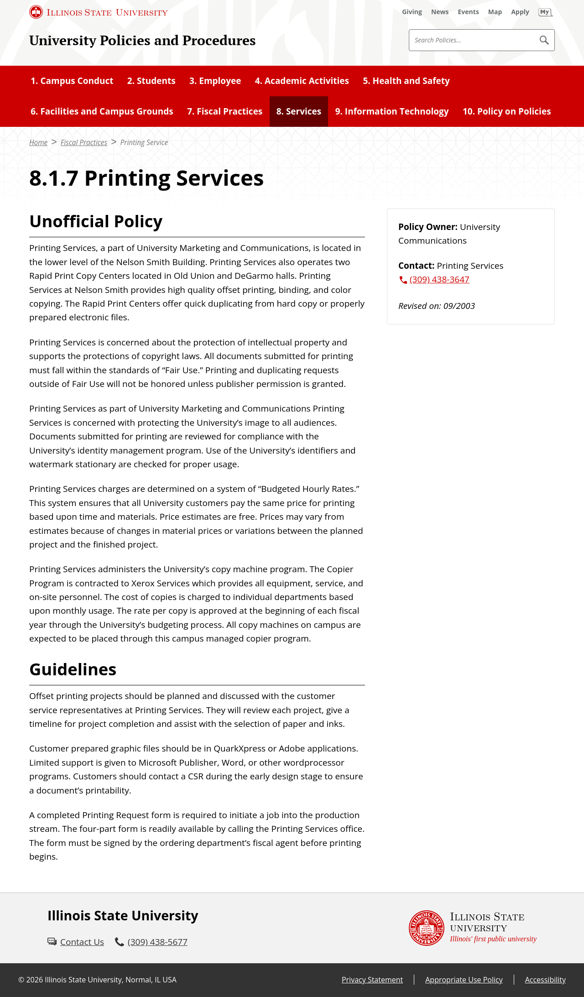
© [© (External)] (21, 980)
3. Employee (215, 81)
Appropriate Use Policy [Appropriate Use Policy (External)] (463, 980)
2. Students (151, 81)
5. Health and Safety (406, 81)
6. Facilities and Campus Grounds (102, 111)
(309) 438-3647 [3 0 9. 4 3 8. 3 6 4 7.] (439, 279)
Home (38, 142)
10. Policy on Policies (507, 111)
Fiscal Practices (84, 142)
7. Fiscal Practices (224, 111)
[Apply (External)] (520, 12)
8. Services (299, 111)
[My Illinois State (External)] (546, 12)
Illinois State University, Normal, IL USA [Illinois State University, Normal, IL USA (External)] (111, 980)
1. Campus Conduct (72, 81)
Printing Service (144, 142)
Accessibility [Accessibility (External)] (545, 980)
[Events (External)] (468, 12)
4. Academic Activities (302, 81)
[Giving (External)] (412, 12)
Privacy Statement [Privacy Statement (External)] (372, 980)
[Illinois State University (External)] (98, 12)
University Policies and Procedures (142, 40)
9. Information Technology (392, 111)
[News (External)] (440, 12)
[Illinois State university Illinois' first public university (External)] (473, 928)
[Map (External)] (495, 12)
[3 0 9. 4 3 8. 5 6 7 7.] (151, 942)
